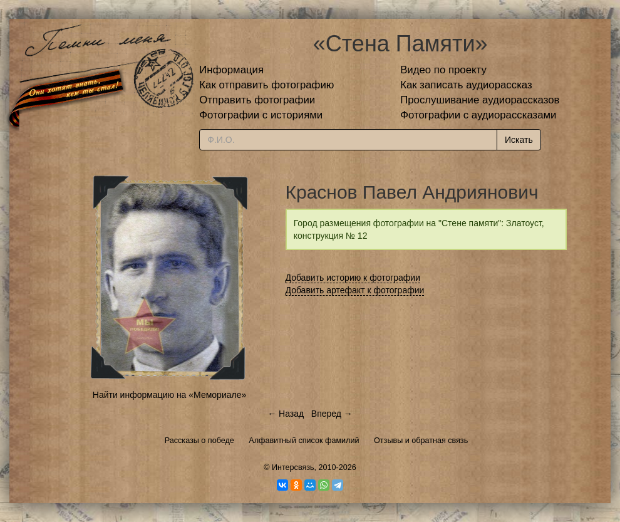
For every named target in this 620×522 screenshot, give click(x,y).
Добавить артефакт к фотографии (355, 290)
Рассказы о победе (199, 440)
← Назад (285, 414)
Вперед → (332, 414)
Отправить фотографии (257, 100)
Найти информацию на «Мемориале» (169, 395)
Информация (231, 70)
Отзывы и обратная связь (421, 440)
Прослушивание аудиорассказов (479, 100)
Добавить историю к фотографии (353, 278)
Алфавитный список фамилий (304, 440)
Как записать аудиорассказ (466, 85)
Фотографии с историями (261, 115)
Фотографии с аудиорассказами (478, 115)
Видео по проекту (443, 70)
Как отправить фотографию (266, 85)
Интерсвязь (293, 467)
